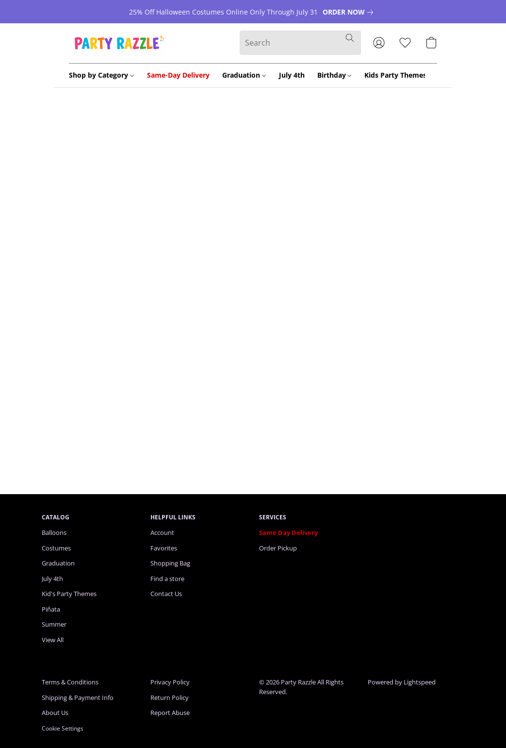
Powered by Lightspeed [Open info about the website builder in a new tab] (402, 682)
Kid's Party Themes (69, 593)
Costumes (56, 548)
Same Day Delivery (288, 532)
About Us (55, 712)
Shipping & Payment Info (78, 697)
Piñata (51, 609)
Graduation (244, 75)
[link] (350, 12)
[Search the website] (350, 38)
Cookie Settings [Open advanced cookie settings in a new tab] (62, 728)
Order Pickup (278, 548)
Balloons (54, 532)
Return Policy (169, 697)
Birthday (334, 75)
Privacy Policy (170, 682)
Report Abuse (170, 712)
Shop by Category (101, 75)
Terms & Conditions (70, 682)
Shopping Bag (170, 563)
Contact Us (166, 593)
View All (53, 639)
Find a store (167, 578)
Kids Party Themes (398, 75)
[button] (117, 43)
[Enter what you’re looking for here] (300, 43)
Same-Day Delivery (178, 75)
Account (162, 532)
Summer (54, 624)
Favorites (163, 548)
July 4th (292, 75)
